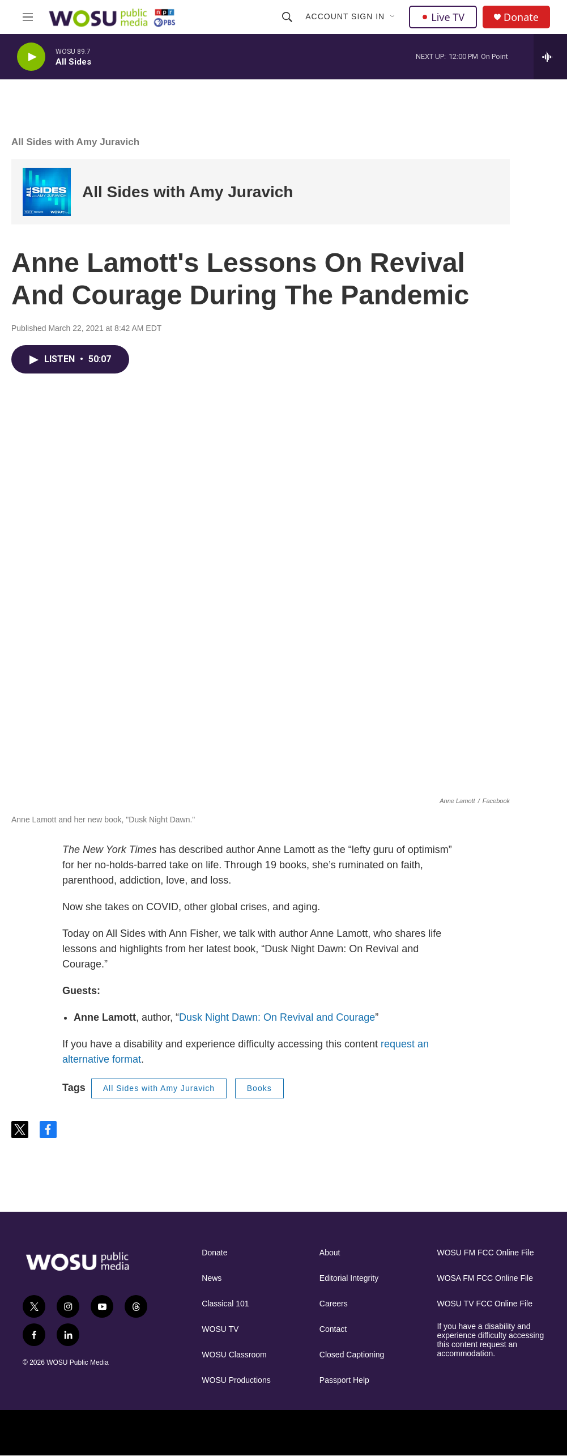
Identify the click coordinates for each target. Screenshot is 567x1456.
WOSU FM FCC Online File (485, 1253)
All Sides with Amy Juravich (75, 142)
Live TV (442, 17)
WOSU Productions (236, 1380)
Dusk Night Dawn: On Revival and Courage (277, 1017)
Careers (333, 1304)
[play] (31, 56)
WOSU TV (220, 1329)
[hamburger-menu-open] (28, 17)
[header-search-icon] (287, 17)
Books (259, 1088)
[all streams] (550, 56)
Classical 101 (225, 1304)
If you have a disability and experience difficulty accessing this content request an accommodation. (490, 1340)
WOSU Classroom (234, 1355)
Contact (333, 1329)
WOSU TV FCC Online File (484, 1304)
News (211, 1278)
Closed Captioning (351, 1355)
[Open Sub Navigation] (393, 17)
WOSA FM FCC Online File (485, 1278)
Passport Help (344, 1380)
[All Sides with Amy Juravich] (47, 192)
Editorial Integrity (348, 1278)
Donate (521, 17)
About (329, 1253)
